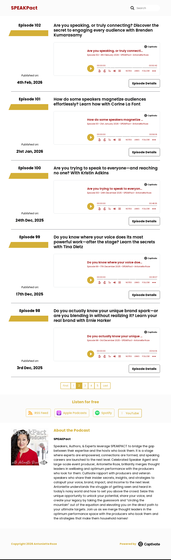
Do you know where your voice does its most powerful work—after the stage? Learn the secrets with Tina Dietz (104, 242)
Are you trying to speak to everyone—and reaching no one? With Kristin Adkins (106, 171)
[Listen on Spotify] (104, 413)
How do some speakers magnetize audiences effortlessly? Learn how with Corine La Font (100, 102)
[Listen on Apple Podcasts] (71, 413)
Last (105, 386)
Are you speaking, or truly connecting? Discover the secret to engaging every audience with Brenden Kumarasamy (106, 30)
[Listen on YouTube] (131, 413)
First (65, 386)
